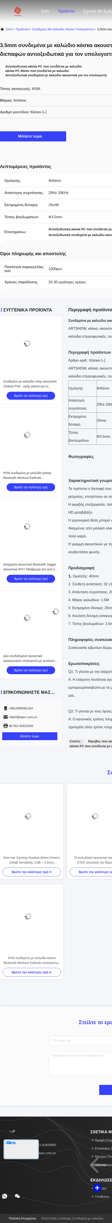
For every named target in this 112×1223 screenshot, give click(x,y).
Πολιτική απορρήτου (22, 1218)
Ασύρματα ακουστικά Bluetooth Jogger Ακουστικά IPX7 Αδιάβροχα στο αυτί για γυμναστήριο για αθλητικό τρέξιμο (30, 569)
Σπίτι (45, 11)
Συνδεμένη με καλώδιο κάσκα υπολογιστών (62, 29)
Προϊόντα (66, 11)
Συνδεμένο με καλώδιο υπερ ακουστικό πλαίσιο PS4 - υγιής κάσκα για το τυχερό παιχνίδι (29, 386)
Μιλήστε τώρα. (33, 136)
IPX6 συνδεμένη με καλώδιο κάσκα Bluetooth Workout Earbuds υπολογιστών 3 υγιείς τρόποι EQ (27, 477)
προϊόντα (22, 29)
